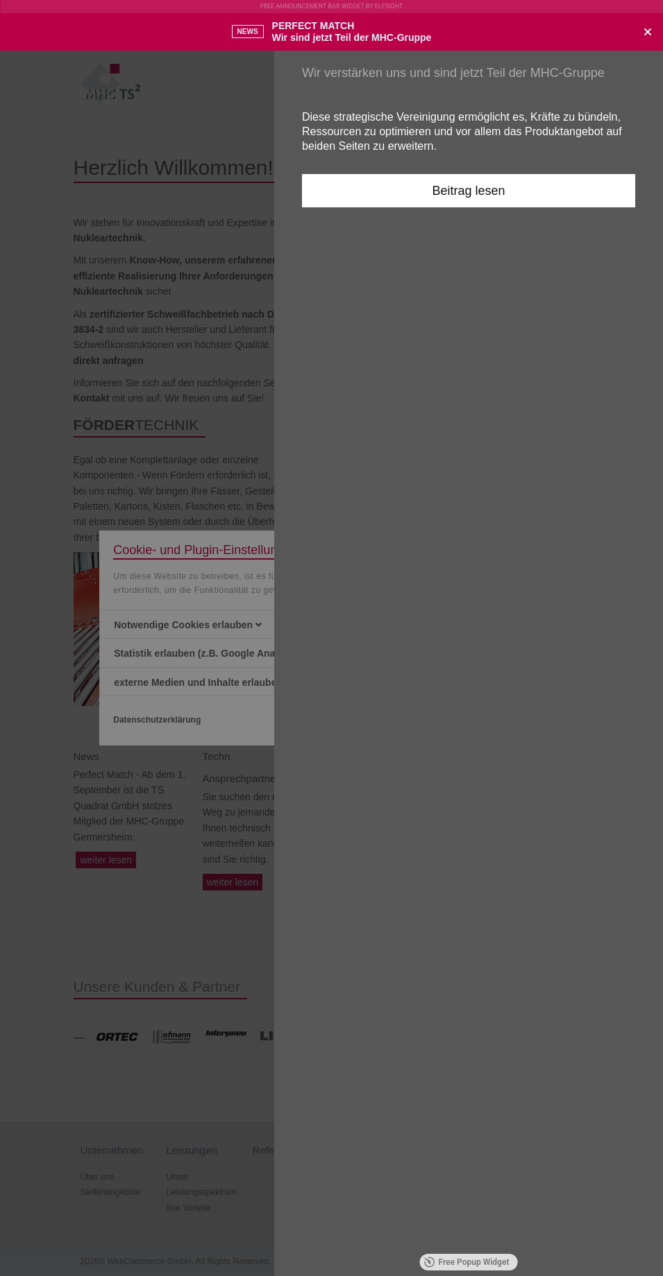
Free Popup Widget (467, 1262)
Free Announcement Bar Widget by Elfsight (331, 6)
